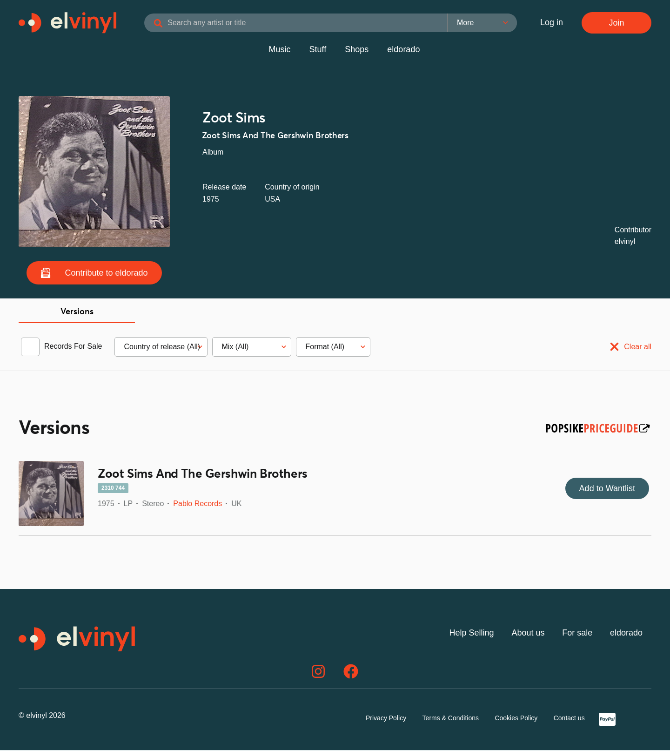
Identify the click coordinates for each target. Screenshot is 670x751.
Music (280, 50)
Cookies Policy (516, 719)
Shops (356, 50)
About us (527, 633)
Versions (77, 313)
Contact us (569, 719)
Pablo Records (197, 505)
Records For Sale (73, 348)
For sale (577, 633)
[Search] (163, 24)
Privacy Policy (386, 719)
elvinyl (625, 243)
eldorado (403, 50)
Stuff (318, 50)
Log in (551, 23)
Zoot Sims (233, 120)
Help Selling (471, 633)
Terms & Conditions (450, 719)
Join (616, 23)
